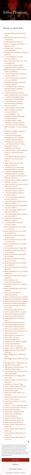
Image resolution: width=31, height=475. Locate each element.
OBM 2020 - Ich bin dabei (12, 369)
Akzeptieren (15, 460)
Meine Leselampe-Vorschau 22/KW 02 (16, 301)
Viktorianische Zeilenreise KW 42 (14, 325)
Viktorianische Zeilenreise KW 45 (14, 314)
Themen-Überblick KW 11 (12, 339)
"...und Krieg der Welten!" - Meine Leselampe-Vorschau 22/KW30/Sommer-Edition (14, 146)
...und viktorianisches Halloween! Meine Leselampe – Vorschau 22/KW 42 (15, 127)
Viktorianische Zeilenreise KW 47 (14, 310)
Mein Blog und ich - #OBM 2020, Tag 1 (16, 363)
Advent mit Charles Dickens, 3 (13, 418)
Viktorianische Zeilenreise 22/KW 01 (15, 303)
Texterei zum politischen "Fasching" (15, 407)
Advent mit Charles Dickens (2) (13, 420)
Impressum (23, 472)
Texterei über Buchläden (12, 410)
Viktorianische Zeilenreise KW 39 (14, 329)
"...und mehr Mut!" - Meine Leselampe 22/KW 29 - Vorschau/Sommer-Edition (16, 152)
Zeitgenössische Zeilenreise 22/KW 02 (16, 299)
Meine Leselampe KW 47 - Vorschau (15, 312)
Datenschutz (17, 472)
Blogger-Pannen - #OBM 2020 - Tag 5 (15, 348)
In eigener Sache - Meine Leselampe (15, 342)
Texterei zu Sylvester (10, 416)
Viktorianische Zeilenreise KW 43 (14, 322)
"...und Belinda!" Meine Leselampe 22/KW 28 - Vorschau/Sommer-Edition (14, 159)
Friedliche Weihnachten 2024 (13, 42)
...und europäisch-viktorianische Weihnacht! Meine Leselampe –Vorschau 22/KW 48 (14, 110)
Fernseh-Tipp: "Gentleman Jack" (14, 412)
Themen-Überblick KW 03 (12, 344)
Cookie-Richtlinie (9, 472)
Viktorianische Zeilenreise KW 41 (14, 327)
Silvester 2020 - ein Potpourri (13, 346)
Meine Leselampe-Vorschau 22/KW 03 (16, 297)
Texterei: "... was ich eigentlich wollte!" (16, 405)
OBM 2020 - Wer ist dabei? (12, 365)
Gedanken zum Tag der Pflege (13, 384)
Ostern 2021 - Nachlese (11, 337)
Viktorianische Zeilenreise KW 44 (14, 316)
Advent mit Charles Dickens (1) (13, 422)
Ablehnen (15, 464)
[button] (28, 442)
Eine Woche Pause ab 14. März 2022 (15, 248)
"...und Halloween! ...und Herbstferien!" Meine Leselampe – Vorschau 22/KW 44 (14, 116)
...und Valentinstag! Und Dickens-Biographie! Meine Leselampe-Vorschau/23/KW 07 (14, 89)
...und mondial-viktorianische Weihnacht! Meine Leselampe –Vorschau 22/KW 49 (14, 103)
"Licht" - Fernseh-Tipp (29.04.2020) (14, 386)
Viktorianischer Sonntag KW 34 (14, 335)
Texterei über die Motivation (13, 414)
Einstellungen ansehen (15, 469)
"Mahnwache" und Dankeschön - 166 (15, 367)
